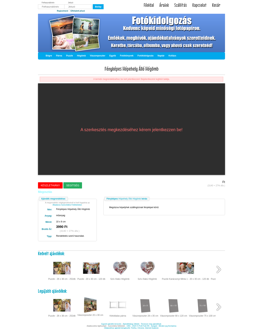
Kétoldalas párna (118, 306)
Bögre (49, 55)
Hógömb (81, 55)
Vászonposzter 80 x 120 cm (173, 306)
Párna (59, 55)
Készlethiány (50, 185)
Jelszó (70, 3)
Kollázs (172, 55)
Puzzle (69, 55)
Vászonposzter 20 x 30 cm (90, 306)
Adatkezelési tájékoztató (96, 326)
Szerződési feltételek (116, 326)
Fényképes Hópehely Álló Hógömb (132, 69)
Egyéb (112, 55)
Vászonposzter (97, 55)
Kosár (216, 5)
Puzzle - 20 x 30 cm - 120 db (91, 269)
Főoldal (149, 5)
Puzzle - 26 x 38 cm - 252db (61, 269)
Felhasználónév (48, 3)
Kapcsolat (199, 5)
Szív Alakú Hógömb (119, 269)
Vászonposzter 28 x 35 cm (145, 306)
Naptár (161, 55)
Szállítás (180, 5)
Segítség (72, 185)
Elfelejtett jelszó (77, 11)
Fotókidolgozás (146, 55)
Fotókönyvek (127, 55)
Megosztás (45, 191)
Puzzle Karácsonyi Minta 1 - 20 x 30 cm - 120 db (185, 269)
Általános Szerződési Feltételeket (67, 205)
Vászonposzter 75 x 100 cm (202, 306)
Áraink (164, 5)
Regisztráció (62, 11)
